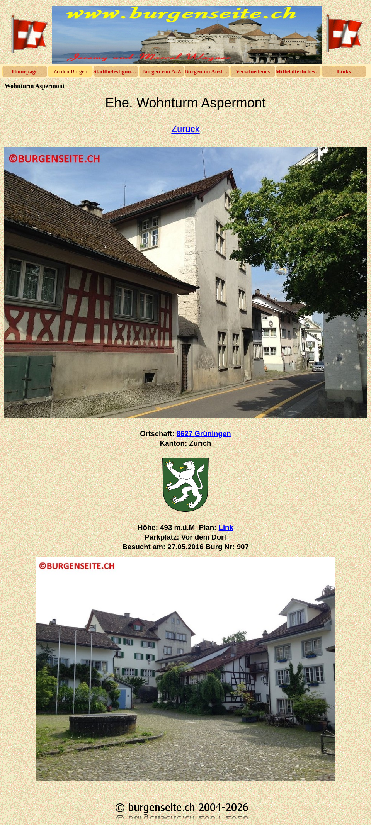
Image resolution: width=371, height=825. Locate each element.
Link (226, 527)
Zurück (185, 129)
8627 (204, 433)
